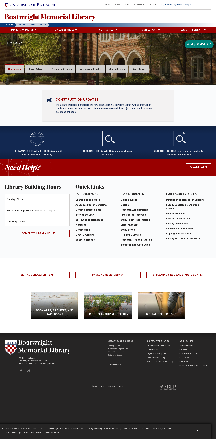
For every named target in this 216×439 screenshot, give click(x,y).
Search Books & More (87, 244)
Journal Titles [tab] (117, 69)
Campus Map (184, 402)
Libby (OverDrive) (85, 279)
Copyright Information (178, 278)
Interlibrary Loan (84, 259)
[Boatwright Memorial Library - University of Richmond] (38, 392)
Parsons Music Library (108, 319)
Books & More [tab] (36, 69)
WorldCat (80, 269)
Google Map (184, 406)
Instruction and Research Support (185, 244)
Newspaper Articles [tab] (90, 69)
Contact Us (184, 394)
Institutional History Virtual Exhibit (193, 410)
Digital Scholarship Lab (37, 319)
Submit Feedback (186, 390)
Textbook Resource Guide (135, 289)
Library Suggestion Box (88, 254)
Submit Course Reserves (180, 273)
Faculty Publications (177, 268)
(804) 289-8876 (53, 408)
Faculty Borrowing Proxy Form (183, 283)
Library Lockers (130, 269)
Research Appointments (134, 254)
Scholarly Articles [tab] (62, 69)
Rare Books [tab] (139, 69)
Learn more (73, 153)
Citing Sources (129, 244)
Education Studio (154, 394)
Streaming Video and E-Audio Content (179, 319)
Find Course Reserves (133, 259)
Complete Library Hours (37, 277)
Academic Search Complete (91, 249)
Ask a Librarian (199, 211)
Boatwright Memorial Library (50, 16)
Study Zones (128, 274)
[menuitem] (108, 5)
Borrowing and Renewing (89, 264)
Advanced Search (21, 109)
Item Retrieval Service (178, 263)
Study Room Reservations (135, 264)
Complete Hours (114, 409)
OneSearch (22, 81)
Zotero (125, 249)
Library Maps (82, 274)
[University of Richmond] (30, 5)
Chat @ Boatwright (199, 44)
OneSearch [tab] (14, 69)
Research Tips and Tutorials (136, 284)
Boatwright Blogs (85, 284)
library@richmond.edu (130, 153)
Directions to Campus (188, 398)
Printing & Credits (131, 279)
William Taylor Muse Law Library (160, 406)
